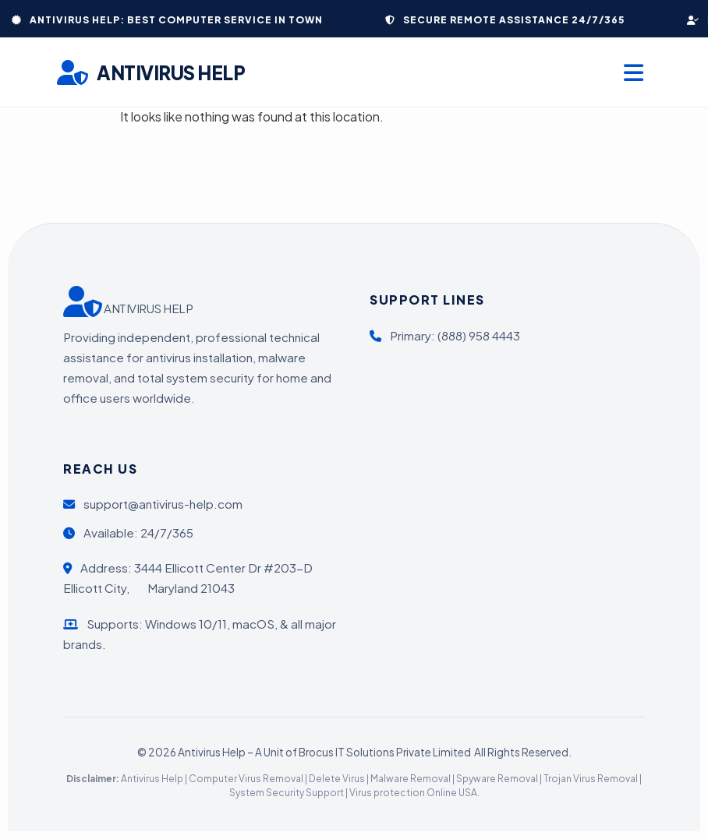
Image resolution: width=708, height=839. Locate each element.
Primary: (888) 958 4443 (445, 335)
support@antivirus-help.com (152, 503)
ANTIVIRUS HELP (151, 72)
